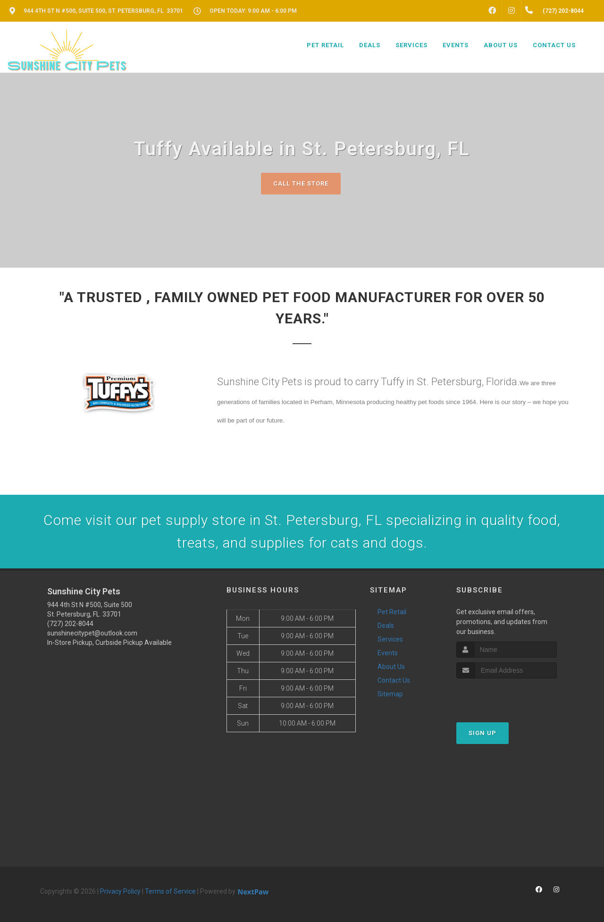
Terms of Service (170, 891)
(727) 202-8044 (70, 623)
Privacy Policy (120, 891)
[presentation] (506, 696)
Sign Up (482, 732)
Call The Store (300, 183)
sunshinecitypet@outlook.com (92, 633)
